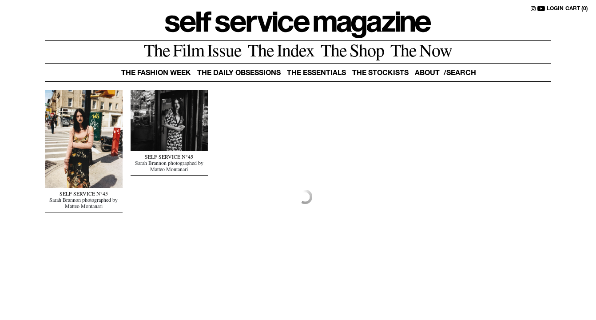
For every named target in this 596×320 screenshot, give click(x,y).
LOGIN (555, 9)
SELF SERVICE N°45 (84, 194)
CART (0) (576, 9)
